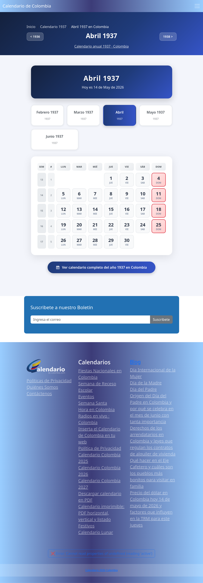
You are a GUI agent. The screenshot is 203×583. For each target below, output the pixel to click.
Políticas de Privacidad (49, 380)
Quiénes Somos (42, 387)
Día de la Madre (146, 383)
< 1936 (35, 36)
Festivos (86, 526)
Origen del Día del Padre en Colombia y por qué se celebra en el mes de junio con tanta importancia (152, 408)
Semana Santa (92, 403)
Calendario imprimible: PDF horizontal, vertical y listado (101, 513)
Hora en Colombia (96, 409)
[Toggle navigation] (197, 6)
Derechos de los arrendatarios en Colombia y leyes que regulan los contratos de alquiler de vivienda (152, 441)
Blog (135, 361)
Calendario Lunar (95, 532)
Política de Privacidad (99, 448)
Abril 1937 (101, 35)
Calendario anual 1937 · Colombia (101, 46)
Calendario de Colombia (27, 6)
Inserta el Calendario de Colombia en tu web (99, 435)
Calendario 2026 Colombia (101, 570)
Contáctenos (39, 393)
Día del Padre (143, 389)
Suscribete (161, 319)
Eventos (86, 396)
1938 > (168, 36)
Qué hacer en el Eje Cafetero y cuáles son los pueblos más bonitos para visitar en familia (152, 473)
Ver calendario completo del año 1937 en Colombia (101, 267)
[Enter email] (90, 319)
